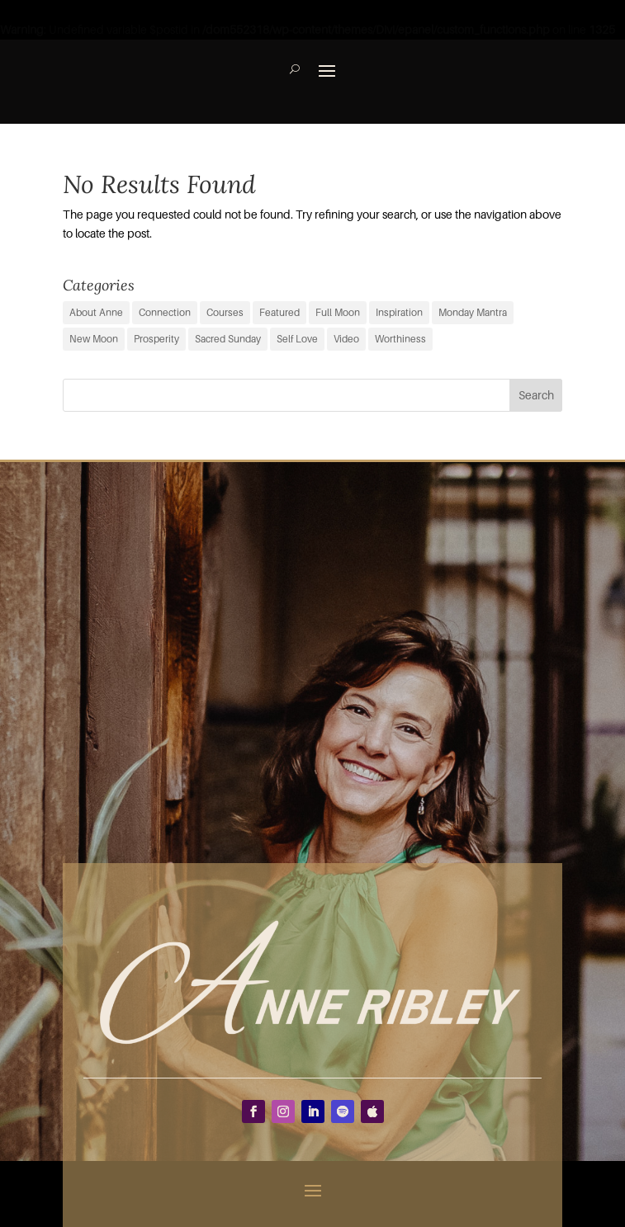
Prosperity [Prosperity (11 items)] (156, 339)
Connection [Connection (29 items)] (165, 312)
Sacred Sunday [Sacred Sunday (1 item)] (228, 339)
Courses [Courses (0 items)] (225, 312)
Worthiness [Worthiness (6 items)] (400, 339)
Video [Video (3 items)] (346, 339)
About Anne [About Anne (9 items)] (96, 312)
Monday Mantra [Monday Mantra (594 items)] (472, 312)
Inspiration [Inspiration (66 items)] (399, 312)
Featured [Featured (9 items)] (279, 312)
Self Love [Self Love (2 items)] (297, 339)
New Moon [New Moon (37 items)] (93, 339)
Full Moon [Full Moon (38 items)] (337, 312)
